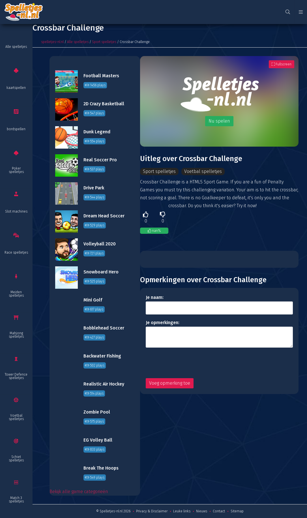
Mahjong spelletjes (16, 335)
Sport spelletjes (104, 42)
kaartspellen (16, 88)
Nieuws (201, 511)
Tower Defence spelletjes (16, 376)
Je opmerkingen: (162, 322)
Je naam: (155, 297)
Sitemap (237, 511)
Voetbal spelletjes (16, 417)
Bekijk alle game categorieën (79, 491)
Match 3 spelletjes (16, 499)
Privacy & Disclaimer (152, 511)
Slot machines (16, 211)
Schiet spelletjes (16, 458)
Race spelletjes (16, 252)
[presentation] (189, 363)
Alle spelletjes (16, 47)
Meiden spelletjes (16, 293)
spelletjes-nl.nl (52, 42)
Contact (219, 511)
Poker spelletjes (16, 170)
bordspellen (16, 129)
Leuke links (181, 511)
